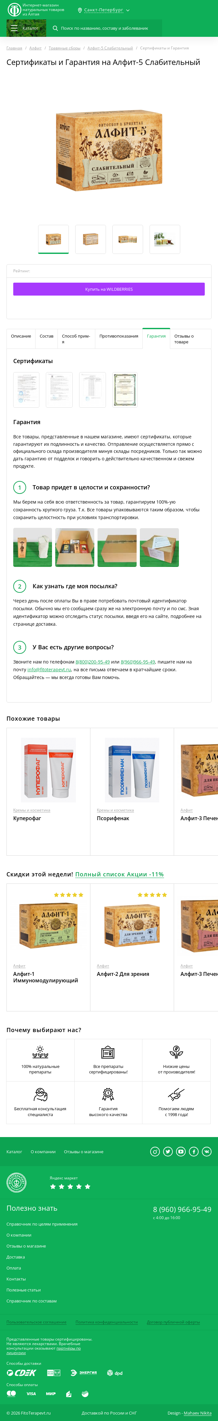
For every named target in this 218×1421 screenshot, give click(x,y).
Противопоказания (118, 336)
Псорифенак (113, 818)
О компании (43, 1152)
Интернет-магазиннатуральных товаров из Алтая (43, 9)
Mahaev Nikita (198, 1413)
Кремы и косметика (31, 810)
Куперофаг (27, 818)
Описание (21, 336)
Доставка (15, 1257)
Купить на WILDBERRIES (109, 289)
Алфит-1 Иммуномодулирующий (45, 977)
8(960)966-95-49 (138, 662)
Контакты (16, 1279)
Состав (46, 336)
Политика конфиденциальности (107, 1322)
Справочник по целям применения (42, 1224)
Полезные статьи (23, 1290)
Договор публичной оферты (173, 1322)
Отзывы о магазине (83, 1152)
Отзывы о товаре (184, 339)
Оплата (13, 1268)
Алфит (187, 810)
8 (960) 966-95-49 (182, 1209)
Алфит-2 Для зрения (123, 973)
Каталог (14, 1152)
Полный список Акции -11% (119, 874)
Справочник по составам (31, 1301)
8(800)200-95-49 (93, 662)
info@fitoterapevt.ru (49, 669)
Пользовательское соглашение (36, 1322)
